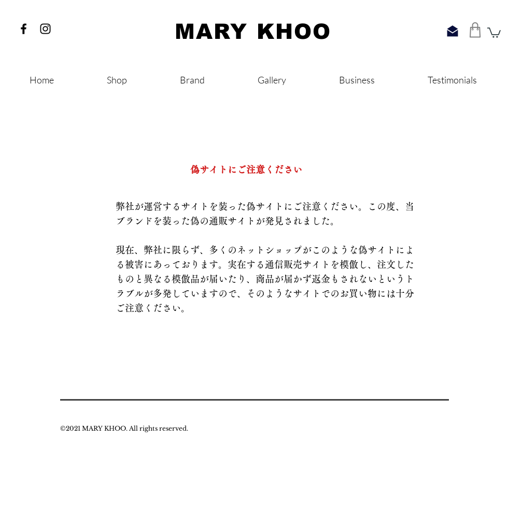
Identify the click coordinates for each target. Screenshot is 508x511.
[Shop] (475, 29)
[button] (494, 32)
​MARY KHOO (253, 32)
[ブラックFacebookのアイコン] (24, 29)
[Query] (452, 31)
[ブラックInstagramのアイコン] (45, 29)
